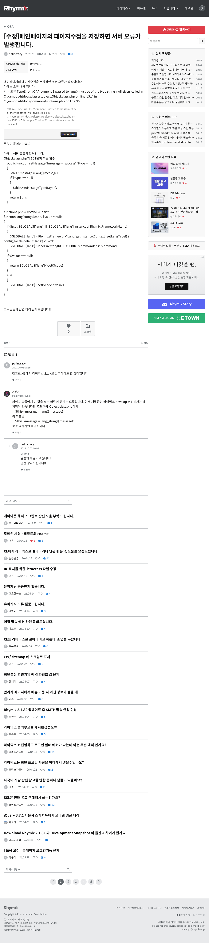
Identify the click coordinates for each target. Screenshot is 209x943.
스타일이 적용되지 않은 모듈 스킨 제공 (172, 128)
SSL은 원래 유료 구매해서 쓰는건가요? (32, 798)
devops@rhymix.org (193, 929)
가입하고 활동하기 (177, 30)
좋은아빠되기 (16, 523)
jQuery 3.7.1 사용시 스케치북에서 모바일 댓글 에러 (41, 815)
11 (46, 558)
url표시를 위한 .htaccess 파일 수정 (30, 569)
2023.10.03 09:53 (21, 396)
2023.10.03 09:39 (21, 367)
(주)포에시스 (10, 919)
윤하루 (12, 716)
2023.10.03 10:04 (30, 448)
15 (51, 752)
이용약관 (120, 907)
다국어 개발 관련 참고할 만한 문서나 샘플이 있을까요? (43, 780)
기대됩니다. (157, 60)
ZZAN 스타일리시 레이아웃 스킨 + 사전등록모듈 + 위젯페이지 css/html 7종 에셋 (185, 210)
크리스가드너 (16, 752)
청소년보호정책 (171, 907)
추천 (16, 380)
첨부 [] (7, 343)
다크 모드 (199, 915)
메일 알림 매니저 (179, 164)
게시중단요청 (188, 907)
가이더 (12, 611)
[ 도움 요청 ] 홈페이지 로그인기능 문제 (32, 851)
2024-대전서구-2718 (30, 929)
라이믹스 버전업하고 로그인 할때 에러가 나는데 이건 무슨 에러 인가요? (55, 745)
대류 (11, 540)
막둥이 (12, 857)
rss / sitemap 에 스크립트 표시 (27, 657)
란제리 (12, 681)
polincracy (15, 54)
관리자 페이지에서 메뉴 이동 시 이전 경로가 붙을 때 (41, 692)
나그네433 (15, 840)
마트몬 (12, 628)
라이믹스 (123, 8)
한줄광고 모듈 (178, 178)
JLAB (12, 787)
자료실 (188, 8)
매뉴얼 (141, 8)
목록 (144, 342)
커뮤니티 (171, 8)
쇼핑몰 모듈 (176, 223)
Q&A (9, 27)
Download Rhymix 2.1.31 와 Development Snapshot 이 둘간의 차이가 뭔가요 (65, 833)
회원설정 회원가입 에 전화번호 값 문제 (31, 674)
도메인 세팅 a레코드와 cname (26, 534)
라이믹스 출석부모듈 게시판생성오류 (30, 727)
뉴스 (155, 8)
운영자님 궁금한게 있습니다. (24, 587)
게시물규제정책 (154, 907)
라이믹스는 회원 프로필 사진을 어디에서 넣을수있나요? (44, 762)
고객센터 (201, 907)
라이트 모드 (183, 915)
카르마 (12, 822)
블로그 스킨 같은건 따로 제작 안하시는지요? (175, 97)
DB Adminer (177, 193)
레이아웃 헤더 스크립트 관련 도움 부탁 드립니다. (39, 516)
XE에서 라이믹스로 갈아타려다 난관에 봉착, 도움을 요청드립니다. (51, 551)
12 (51, 804)
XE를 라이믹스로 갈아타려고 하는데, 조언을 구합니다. (42, 639)
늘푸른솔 (14, 558)
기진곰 (16, 392)
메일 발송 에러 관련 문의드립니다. (28, 622)
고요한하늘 (15, 593)
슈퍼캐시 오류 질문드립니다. (24, 604)
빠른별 (12, 734)
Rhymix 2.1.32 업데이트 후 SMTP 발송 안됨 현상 (40, 710)
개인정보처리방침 (136, 907)
